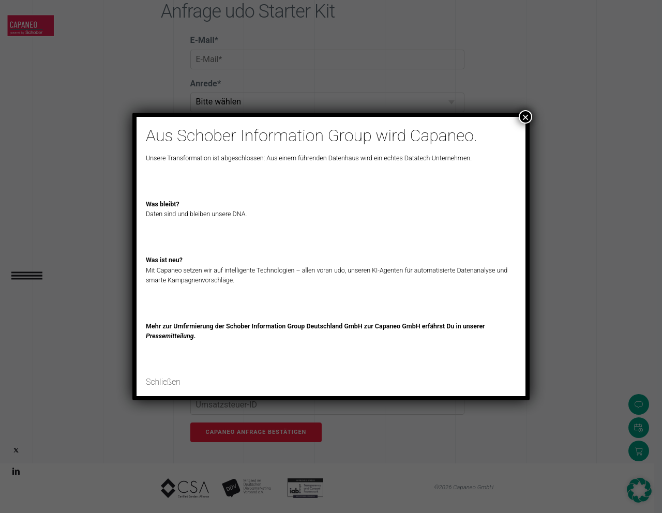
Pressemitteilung (170, 336)
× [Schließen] (525, 117)
